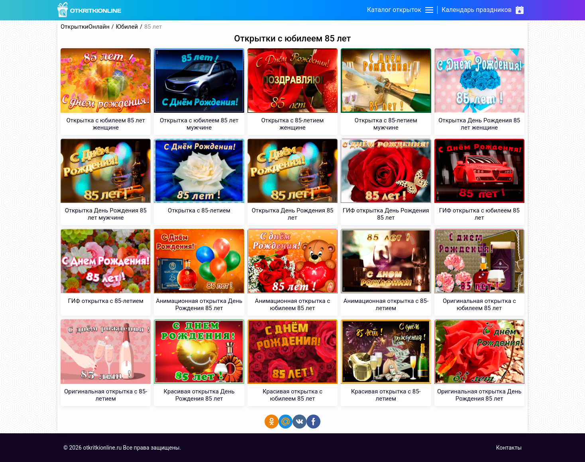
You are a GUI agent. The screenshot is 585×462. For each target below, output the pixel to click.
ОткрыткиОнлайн (85, 27)
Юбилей (127, 27)
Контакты (509, 447)
